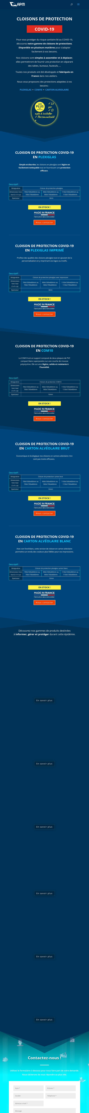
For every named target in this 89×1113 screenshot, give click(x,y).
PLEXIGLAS (25, 89)
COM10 (38, 89)
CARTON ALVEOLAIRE (57, 89)
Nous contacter (44, 222)
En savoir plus (44, 700)
